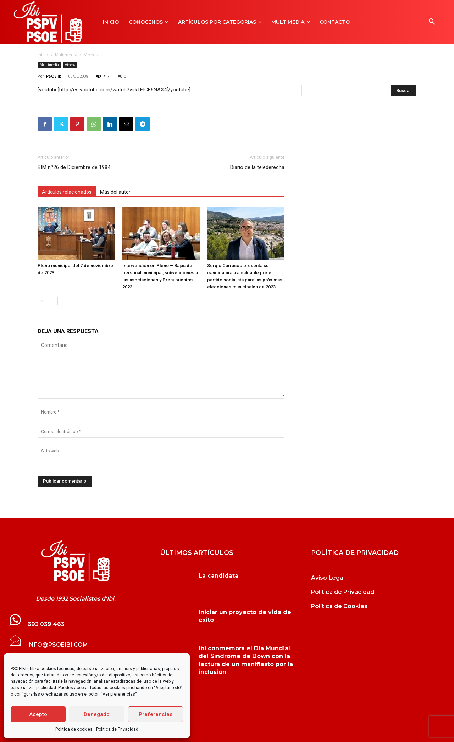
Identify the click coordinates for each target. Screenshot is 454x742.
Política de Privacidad (117, 729)
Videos (91, 55)
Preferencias (155, 714)
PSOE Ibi (54, 76)
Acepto (38, 714)
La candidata (218, 575)
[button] (432, 22)
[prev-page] (42, 301)
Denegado (97, 714)
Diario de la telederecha (257, 167)
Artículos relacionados (67, 192)
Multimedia (66, 55)
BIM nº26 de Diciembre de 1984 (74, 167)
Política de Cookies (339, 606)
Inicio (43, 55)
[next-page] (53, 301)
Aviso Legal (328, 577)
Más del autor (115, 192)
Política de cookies (74, 729)
